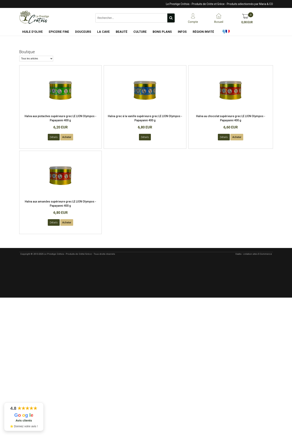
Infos (182, 32)
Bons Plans (162, 32)
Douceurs (83, 32)
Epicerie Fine (59, 32)
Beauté (121, 32)
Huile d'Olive (32, 32)
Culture (140, 32)
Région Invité (203, 32)
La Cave (103, 32)
